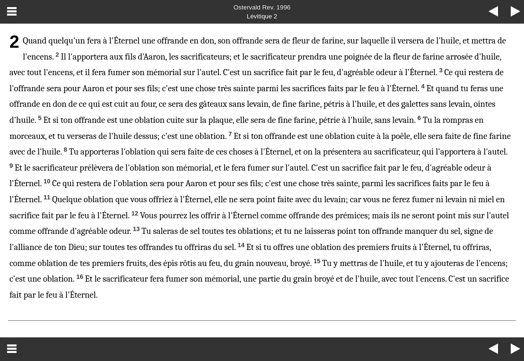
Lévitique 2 (262, 16)
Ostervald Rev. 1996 (262, 7)
